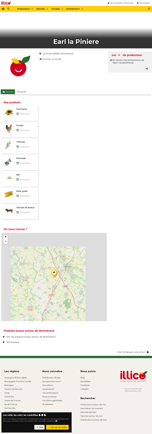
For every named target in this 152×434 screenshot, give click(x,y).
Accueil (7, 91)
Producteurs (25, 9)
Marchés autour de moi (91, 416)
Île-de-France (10, 404)
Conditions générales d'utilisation (52, 400)
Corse (7, 393)
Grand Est (9, 396)
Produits (21, 91)
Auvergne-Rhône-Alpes (15, 377)
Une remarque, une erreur (133, 352)
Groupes (57, 9)
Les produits (48, 389)
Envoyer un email (50, 59)
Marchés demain (88, 412)
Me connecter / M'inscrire (120, 3)
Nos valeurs (47, 385)
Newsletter (85, 381)
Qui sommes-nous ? (51, 381)
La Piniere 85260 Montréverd (56, 53)
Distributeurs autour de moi (93, 420)
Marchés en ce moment (91, 408)
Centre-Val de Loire (13, 389)
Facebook (85, 385)
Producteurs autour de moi (93, 404)
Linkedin (84, 389)
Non (39, 427)
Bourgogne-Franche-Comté (17, 381)
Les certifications (50, 393)
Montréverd (11, 342)
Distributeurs (74, 9)
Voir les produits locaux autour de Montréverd (29, 337)
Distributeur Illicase (51, 377)
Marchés (42, 9)
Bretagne (8, 385)
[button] (54, 274)
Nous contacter (49, 396)
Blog (82, 377)
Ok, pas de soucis (57, 427)
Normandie (9, 408)
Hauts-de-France (12, 400)
